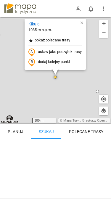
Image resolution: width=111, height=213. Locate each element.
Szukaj (46, 131)
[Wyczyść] (103, 145)
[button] (55, 77)
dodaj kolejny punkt (49, 62)
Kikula (34, 24)
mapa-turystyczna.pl (20, 8)
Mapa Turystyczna (76, 120)
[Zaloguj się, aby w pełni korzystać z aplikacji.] (102, 196)
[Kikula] (55, 164)
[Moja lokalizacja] (103, 99)
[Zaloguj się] (78, 9)
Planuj (15, 131)
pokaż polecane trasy (49, 40)
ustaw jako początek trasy (55, 52)
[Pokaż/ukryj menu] (103, 9)
